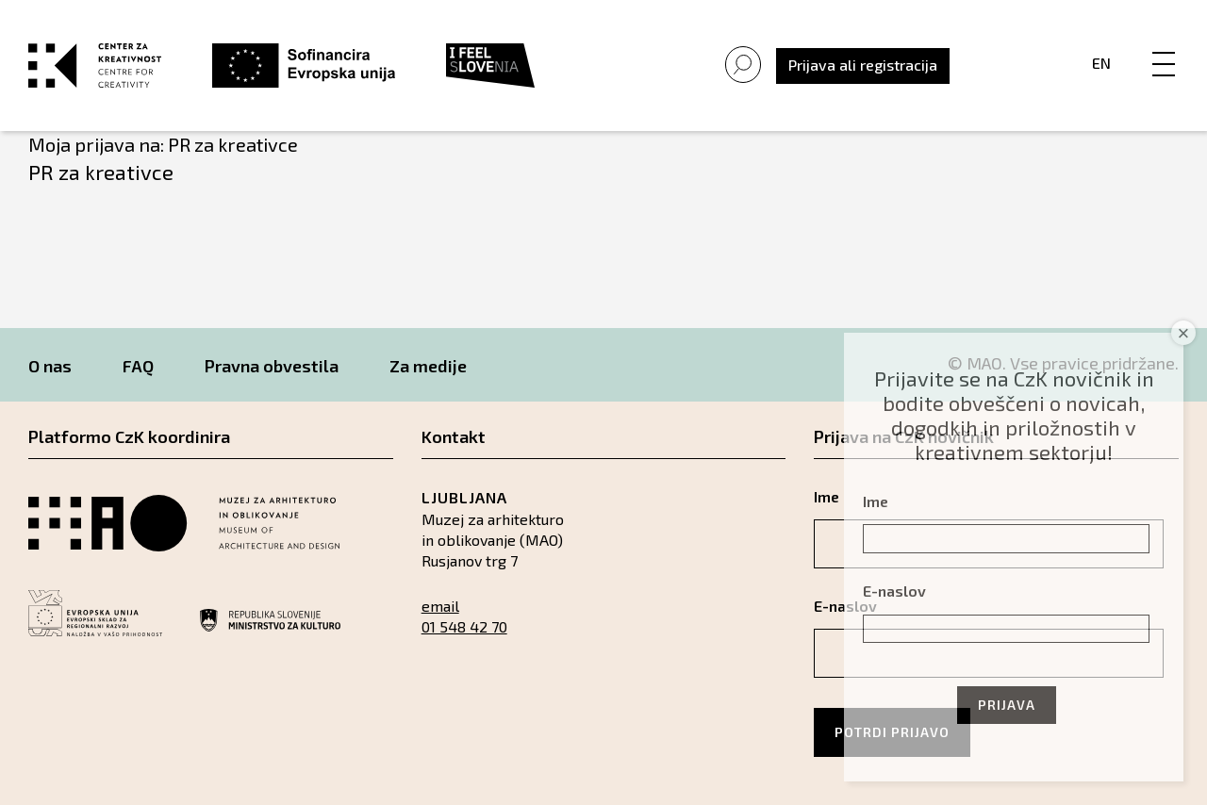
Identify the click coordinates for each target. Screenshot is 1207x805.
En (1101, 63)
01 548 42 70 (464, 626)
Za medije (428, 365)
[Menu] (1164, 44)
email (440, 606)
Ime (875, 501)
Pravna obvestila (272, 365)
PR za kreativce (101, 171)
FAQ (138, 365)
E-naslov (894, 591)
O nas (50, 365)
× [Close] (1184, 333)
